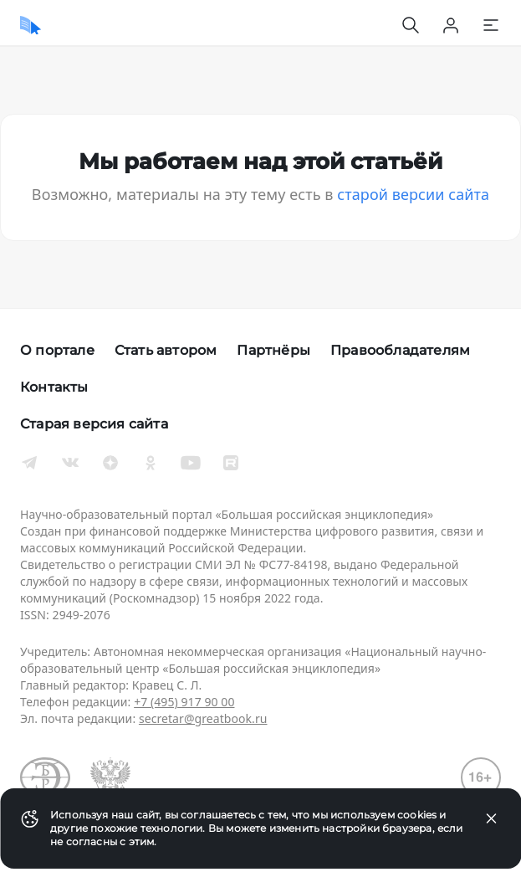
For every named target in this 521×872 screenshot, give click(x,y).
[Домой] (30, 25)
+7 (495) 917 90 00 (184, 702)
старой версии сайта (413, 194)
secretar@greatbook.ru (203, 718)
